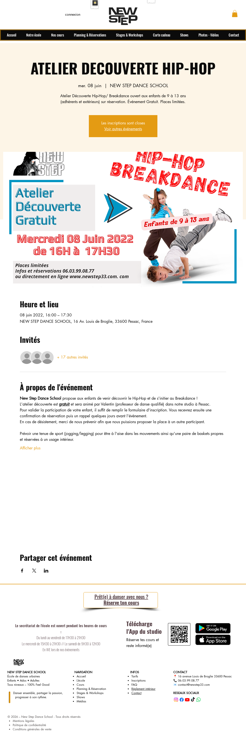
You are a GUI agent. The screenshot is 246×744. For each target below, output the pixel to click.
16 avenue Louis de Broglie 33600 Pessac (205, 676)
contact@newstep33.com (194, 685)
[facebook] (181, 699)
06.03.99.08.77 (188, 680)
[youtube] (187, 699)
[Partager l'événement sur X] (34, 571)
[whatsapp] (198, 699)
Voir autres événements (123, 129)
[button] (235, 13)
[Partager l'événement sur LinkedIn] (46, 571)
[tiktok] (193, 699)
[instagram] (176, 699)
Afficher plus (30, 448)
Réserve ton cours (121, 599)
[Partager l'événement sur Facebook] (22, 571)
